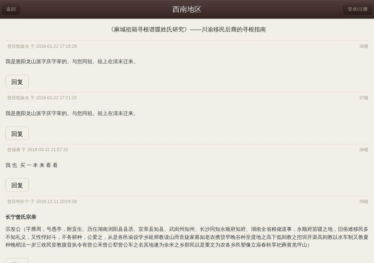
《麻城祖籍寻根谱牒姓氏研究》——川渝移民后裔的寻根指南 (187, 29)
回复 (17, 82)
